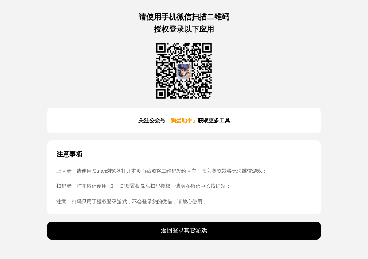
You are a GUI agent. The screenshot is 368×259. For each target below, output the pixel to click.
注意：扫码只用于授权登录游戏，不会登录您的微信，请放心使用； (131, 201)
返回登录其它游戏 (184, 230)
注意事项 (69, 154)
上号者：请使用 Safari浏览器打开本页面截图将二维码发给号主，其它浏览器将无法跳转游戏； (161, 171)
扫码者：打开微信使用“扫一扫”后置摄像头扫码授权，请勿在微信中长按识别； (143, 186)
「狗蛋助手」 (181, 120)
